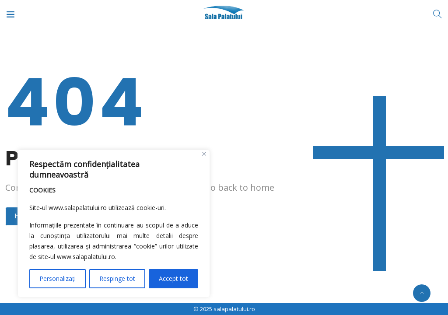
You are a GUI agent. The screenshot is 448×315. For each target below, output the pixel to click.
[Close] (204, 154)
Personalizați (57, 278)
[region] (114, 224)
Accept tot (173, 278)
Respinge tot (117, 278)
